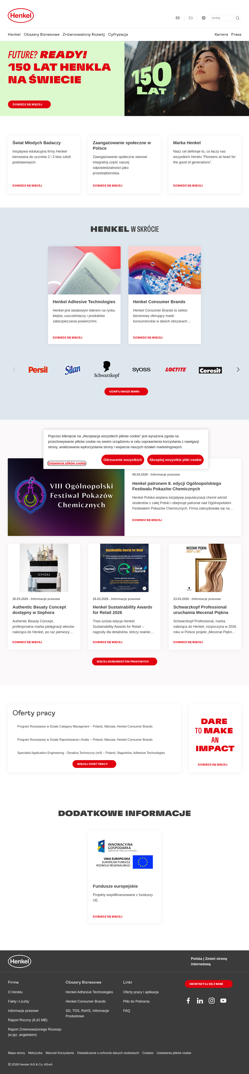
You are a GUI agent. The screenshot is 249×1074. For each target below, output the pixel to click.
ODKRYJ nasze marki (124, 391)
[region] (125, 449)
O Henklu (15, 992)
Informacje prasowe (23, 1011)
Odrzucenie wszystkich (122, 460)
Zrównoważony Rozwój (84, 34)
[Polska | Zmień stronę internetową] (203, 18)
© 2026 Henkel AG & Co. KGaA (30, 1064)
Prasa (236, 34)
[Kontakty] (177, 18)
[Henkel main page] (21, 15)
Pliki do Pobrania (136, 1001)
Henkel (14, 34)
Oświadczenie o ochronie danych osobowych (108, 1053)
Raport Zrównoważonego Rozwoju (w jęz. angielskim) (34, 1032)
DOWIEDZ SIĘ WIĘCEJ (27, 185)
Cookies (147, 1053)
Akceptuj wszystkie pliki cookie (175, 460)
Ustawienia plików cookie (174, 1053)
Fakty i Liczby (18, 1001)
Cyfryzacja (118, 34)
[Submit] (237, 18)
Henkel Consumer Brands (86, 1001)
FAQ (126, 1011)
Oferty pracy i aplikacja (141, 992)
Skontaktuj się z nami (206, 984)
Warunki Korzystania (60, 1053)
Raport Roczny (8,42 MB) (27, 1020)
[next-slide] (238, 369)
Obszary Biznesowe (42, 34)
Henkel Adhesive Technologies (89, 992)
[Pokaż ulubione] (190, 18)
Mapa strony (16, 1053)
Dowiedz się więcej (27, 104)
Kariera (221, 34)
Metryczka (35, 1053)
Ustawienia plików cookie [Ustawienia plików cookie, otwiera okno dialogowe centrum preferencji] (67, 463)
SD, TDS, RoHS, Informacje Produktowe (87, 1013)
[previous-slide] (14, 369)
